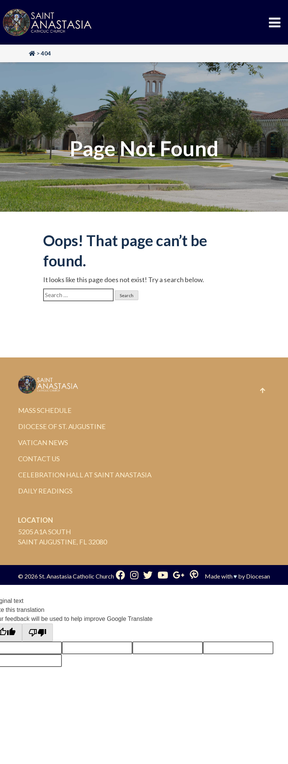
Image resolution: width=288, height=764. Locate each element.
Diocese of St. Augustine (62, 426)
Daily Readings (45, 491)
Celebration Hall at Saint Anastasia (85, 475)
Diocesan (258, 576)
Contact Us (39, 459)
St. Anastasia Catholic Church (76, 576)
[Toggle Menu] (274, 22)
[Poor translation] (37, 632)
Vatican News (43, 442)
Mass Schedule (45, 410)
